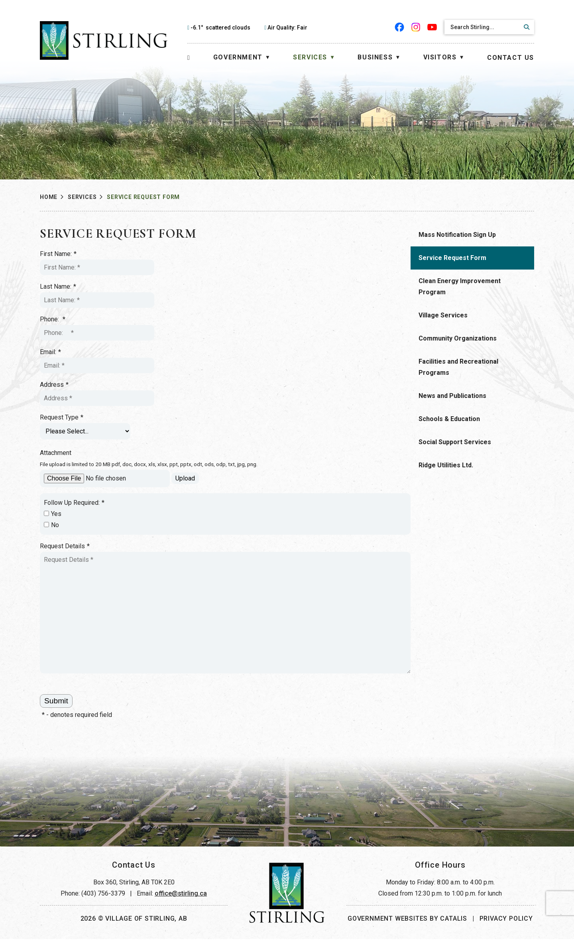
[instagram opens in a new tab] (416, 27)
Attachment (195, 453)
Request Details (204, 546)
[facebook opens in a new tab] (400, 27)
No (191, 525)
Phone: (192, 319)
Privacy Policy (506, 926)
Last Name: (197, 286)
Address (193, 384)
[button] (525, 27)
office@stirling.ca (181, 901)
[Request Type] (224, 431)
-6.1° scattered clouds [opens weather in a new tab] (220, 27)
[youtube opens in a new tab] (432, 27)
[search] (482, 27)
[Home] (188, 57)
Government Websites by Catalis (407, 926)
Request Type (201, 417)
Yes (192, 514)
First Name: (197, 254)
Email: (190, 352)
